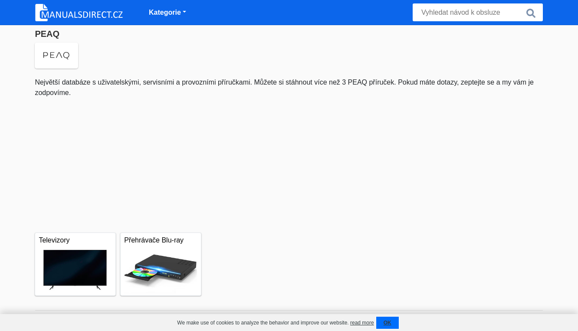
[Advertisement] (289, 163)
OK (387, 323)
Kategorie (165, 12)
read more (362, 323)
